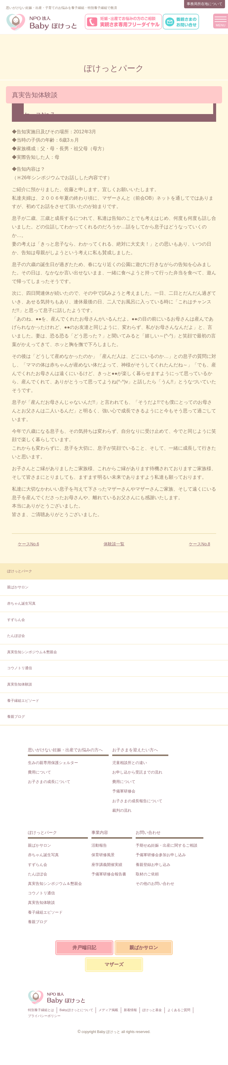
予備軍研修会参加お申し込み (161, 855)
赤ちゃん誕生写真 (21, 603)
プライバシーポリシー (44, 1016)
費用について (39, 772)
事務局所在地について (204, 4)
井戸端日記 (84, 947)
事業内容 (99, 832)
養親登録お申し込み (153, 864)
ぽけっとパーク (19, 571)
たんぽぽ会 (16, 636)
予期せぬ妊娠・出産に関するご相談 (166, 845)
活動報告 (99, 845)
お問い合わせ (148, 832)
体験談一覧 (114, 544)
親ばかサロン (17, 587)
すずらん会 (16, 620)
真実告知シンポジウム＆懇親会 (32, 652)
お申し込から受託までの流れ (137, 772)
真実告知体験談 (19, 684)
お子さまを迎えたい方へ (135, 749)
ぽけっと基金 (152, 1010)
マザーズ (114, 964)
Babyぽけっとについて (76, 1010)
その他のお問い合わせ (155, 883)
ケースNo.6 (28, 544)
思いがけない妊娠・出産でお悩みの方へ (65, 749)
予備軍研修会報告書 (108, 874)
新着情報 (130, 1010)
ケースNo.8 (199, 544)
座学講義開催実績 (106, 864)
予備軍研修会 (123, 791)
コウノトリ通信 (19, 668)
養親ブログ (16, 717)
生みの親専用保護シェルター (53, 762)
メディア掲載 (108, 1010)
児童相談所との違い (129, 762)
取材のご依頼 (147, 874)
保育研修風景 (103, 855)
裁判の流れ (122, 810)
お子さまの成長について (49, 781)
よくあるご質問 (178, 1010)
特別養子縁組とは (41, 1010)
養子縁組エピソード (23, 701)
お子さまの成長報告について (137, 801)
